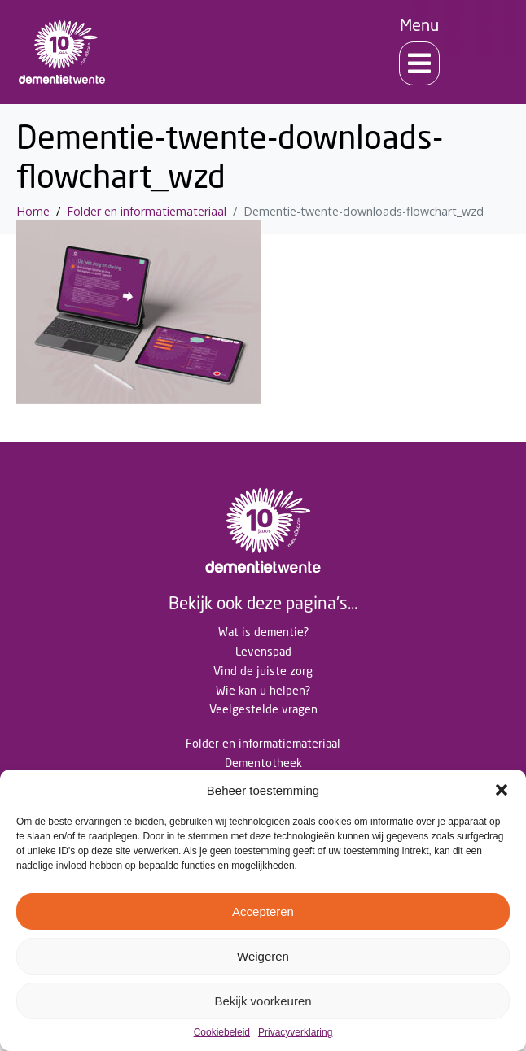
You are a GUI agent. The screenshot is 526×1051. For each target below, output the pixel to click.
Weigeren (263, 956)
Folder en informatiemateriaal (263, 743)
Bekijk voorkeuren (262, 1001)
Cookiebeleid (222, 1032)
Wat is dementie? (263, 631)
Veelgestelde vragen (263, 709)
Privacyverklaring (295, 1032)
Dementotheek (263, 762)
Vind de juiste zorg (263, 670)
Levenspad (263, 651)
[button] (501, 790)
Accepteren (263, 911)
